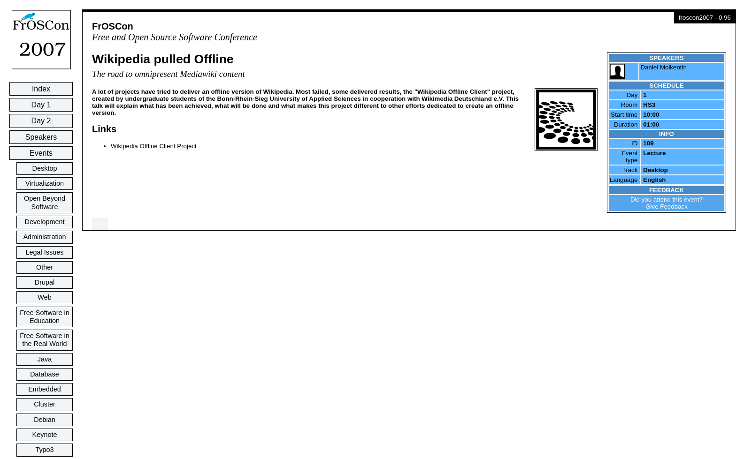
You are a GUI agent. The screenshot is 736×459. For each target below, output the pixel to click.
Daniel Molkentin (663, 67)
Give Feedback (666, 206)
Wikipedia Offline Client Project (154, 146)
